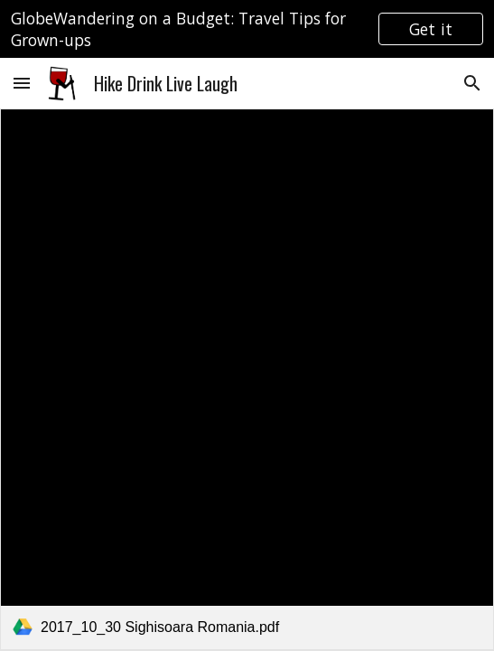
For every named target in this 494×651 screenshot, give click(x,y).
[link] (247, 379)
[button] (21, 83)
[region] (247, 29)
